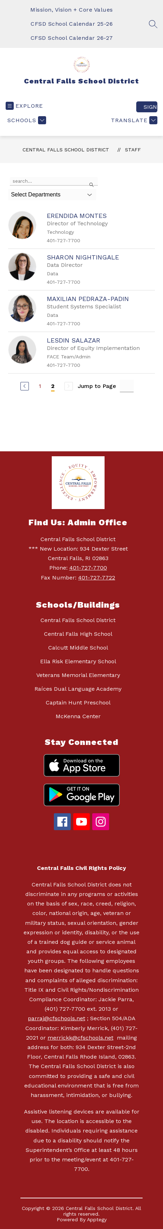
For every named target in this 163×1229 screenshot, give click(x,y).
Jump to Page (97, 386)
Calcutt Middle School (78, 647)
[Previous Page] (24, 386)
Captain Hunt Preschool (78, 702)
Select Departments (36, 194)
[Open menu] (24, 105)
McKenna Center (78, 716)
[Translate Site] (133, 120)
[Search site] (153, 24)
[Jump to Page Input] (127, 386)
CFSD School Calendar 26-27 (72, 38)
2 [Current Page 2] (53, 386)
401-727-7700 (88, 567)
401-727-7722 (96, 577)
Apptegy (97, 1219)
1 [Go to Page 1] (40, 386)
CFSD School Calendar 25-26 (72, 23)
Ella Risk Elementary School (78, 661)
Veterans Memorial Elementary (78, 675)
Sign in (150, 107)
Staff (133, 149)
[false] (54, 181)
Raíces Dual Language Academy (78, 688)
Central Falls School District (66, 149)
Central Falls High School (78, 634)
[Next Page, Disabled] (68, 386)
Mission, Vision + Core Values (71, 9)
